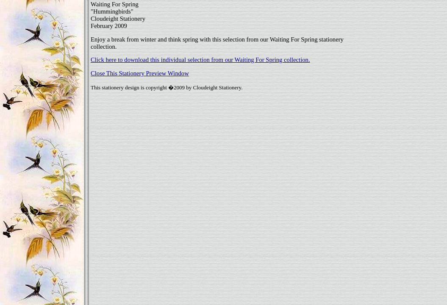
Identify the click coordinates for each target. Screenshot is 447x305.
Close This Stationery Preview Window (140, 73)
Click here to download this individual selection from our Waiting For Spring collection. (200, 59)
